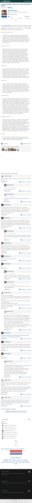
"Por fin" (5, 421)
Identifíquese (8, 411)
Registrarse (29, 1)
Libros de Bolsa (16, 481)
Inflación (12, 462)
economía (7, 462)
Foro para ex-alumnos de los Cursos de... (11, 434)
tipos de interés (25, 461)
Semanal (16, 442)
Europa (14, 459)
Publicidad (25, 501)
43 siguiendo (12, 18)
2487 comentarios (19, 18)
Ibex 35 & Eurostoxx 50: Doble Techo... (10, 436)
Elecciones (5, 461)
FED (16, 461)
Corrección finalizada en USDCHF (9, 427)
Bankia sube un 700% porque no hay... (10, 425)
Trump (19, 461)
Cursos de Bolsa (16, 491)
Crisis (16, 462)
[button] (4, 16)
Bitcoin (2, 462)
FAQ (19, 502)
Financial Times (7, 25)
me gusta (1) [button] (22, 181)
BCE (13, 461)
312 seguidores (4, 18)
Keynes (23, 462)
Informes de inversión (16, 472)
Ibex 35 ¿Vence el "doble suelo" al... (10, 438)
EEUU (10, 461)
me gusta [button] (4, 143)
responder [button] (29, 181)
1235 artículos (27, 18)
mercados (28, 462)
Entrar (25, 1)
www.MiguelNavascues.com (12, 14)
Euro (10, 459)
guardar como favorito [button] (26, 143)
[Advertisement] (16, 161)
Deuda (18, 459)
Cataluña (25, 459)
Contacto (15, 502)
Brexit (19, 462)
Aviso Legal (21, 501)
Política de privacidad (13, 501)
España (6, 459)
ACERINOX (6, 423)
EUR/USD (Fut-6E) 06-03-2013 (9, 430)
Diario (16, 440)
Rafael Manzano (7, 204)
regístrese (14, 411)
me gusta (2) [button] (22, 227)
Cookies (7, 501)
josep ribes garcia (10, 194)
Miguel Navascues (12, 10)
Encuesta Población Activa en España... (10, 432)
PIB (21, 459)
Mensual (16, 444)
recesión (15, 463)
